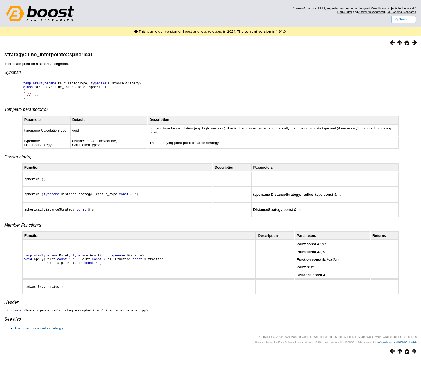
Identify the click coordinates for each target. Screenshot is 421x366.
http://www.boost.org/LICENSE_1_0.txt (395, 349)
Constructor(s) (17, 161)
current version (257, 31)
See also (12, 326)
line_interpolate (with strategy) (39, 335)
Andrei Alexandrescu (371, 11)
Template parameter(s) (26, 113)
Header (11, 309)
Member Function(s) (23, 231)
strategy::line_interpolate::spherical (48, 54)
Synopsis (13, 72)
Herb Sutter (344, 11)
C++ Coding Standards (401, 11)
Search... (403, 19)
